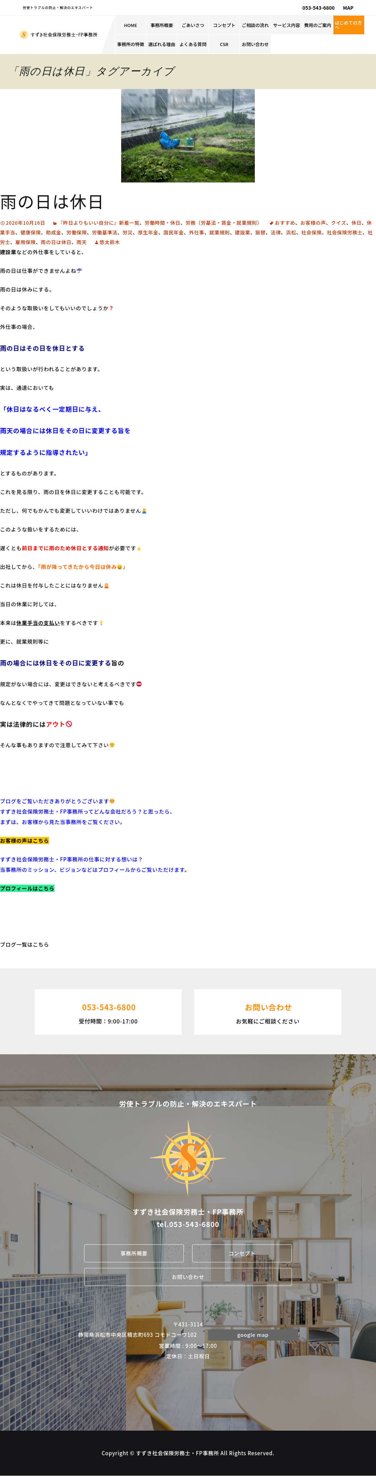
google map (253, 1334)
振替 (261, 232)
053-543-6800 (319, 7)
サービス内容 (286, 25)
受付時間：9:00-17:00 (108, 1011)
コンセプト (224, 25)
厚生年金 (148, 232)
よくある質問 (192, 44)
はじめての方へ (348, 24)
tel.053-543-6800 (187, 1224)
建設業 (242, 232)
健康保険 (30, 232)
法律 (276, 232)
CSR (224, 44)
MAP (348, 7)
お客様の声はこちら (24, 840)
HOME (130, 25)
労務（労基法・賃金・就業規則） (224, 222)
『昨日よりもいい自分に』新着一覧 (99, 222)
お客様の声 (313, 222)
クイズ (338, 222)
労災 (128, 232)
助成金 (53, 232)
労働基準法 (105, 232)
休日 (356, 222)
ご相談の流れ (255, 25)
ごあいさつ (193, 25)
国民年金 (173, 232)
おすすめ (285, 222)
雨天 (82, 242)
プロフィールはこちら (27, 888)
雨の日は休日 (52, 201)
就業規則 (219, 232)
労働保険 (76, 232)
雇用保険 (25, 242)
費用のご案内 (317, 25)
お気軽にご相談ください (268, 1011)
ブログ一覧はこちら (24, 944)
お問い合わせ (255, 44)
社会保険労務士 (344, 232)
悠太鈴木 (110, 242)
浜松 (291, 232)
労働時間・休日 (162, 222)
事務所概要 (162, 25)
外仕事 (196, 232)
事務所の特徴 (130, 44)
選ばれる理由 (161, 44)
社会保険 (311, 232)
